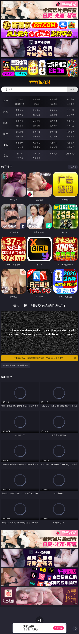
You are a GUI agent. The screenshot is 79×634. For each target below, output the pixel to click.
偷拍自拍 (36, 121)
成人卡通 (53, 121)
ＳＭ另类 (70, 114)
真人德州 (36, 99)
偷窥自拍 (19, 132)
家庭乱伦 (36, 142)
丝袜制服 (36, 114)
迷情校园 (19, 147)
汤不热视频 (70, 153)
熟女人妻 (19, 114)
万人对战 (53, 99)
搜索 (72, 89)
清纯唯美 (36, 136)
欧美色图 (53, 132)
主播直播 (53, 114)
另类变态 (70, 125)
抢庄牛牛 (70, 104)
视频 (5, 112)
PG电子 (19, 99)
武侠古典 (70, 142)
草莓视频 (53, 153)
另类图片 (70, 136)
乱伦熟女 (53, 125)
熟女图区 (53, 136)
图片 (5, 133)
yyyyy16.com (39, 82)
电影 (5, 122)
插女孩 (19, 153)
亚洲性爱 (19, 121)
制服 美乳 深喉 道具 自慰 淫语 (15, 365)
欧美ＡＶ (53, 110)
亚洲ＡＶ (19, 110)
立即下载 (58, 628)
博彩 (5, 101)
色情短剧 (36, 158)
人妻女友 (53, 142)
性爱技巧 (70, 147)
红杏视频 (19, 158)
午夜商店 (36, 153)
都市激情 (19, 142)
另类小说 (36, 147)
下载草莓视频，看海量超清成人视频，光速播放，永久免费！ (45, 358)
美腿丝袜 (19, 136)
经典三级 (36, 125)
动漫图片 (70, 132)
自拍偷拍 (36, 110)
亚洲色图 (36, 132)
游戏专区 (70, 99)
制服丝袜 (19, 125)
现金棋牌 (53, 104)
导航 (5, 155)
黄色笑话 (53, 147)
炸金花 (36, 104)
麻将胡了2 (19, 104)
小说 (5, 144)
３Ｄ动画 (70, 110)
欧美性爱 (70, 121)
